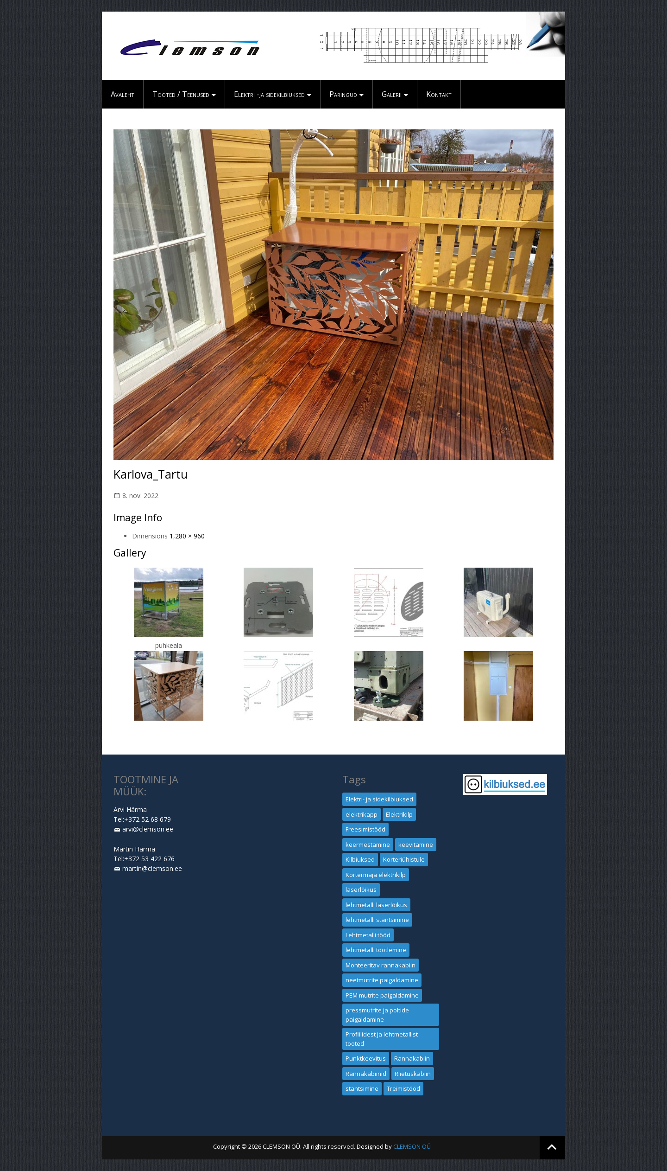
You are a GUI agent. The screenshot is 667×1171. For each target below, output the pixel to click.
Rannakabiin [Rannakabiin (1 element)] (412, 1058)
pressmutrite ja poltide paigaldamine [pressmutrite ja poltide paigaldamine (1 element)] (377, 1015)
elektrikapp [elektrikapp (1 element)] (362, 814)
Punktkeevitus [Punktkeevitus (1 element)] (366, 1058)
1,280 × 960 (187, 535)
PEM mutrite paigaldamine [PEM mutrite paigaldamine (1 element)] (382, 995)
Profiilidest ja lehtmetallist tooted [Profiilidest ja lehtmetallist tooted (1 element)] (382, 1039)
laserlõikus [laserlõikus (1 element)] (361, 889)
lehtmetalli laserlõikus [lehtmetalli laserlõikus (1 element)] (376, 905)
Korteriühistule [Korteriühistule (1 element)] (404, 859)
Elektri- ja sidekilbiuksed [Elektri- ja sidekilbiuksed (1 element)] (379, 799)
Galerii (392, 94)
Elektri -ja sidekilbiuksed (269, 94)
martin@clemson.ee (152, 868)
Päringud (343, 94)
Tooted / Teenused (180, 94)
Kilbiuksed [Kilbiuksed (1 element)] (360, 859)
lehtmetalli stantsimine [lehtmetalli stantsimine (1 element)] (377, 919)
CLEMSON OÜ (412, 1146)
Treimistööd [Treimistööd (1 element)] (403, 1088)
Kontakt (439, 94)
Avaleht (122, 94)
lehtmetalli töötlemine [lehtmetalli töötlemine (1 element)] (376, 950)
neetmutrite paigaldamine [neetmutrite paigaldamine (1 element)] (382, 980)
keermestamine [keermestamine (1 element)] (368, 844)
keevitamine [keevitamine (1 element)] (415, 844)
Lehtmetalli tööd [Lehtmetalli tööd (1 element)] (368, 935)
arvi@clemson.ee (147, 829)
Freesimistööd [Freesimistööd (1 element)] (365, 829)
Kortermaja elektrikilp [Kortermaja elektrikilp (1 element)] (376, 874)
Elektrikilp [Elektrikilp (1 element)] (399, 814)
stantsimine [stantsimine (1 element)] (362, 1088)
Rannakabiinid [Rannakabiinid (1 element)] (366, 1073)
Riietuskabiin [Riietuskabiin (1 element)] (413, 1073)
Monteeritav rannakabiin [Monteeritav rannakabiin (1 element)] (380, 965)
